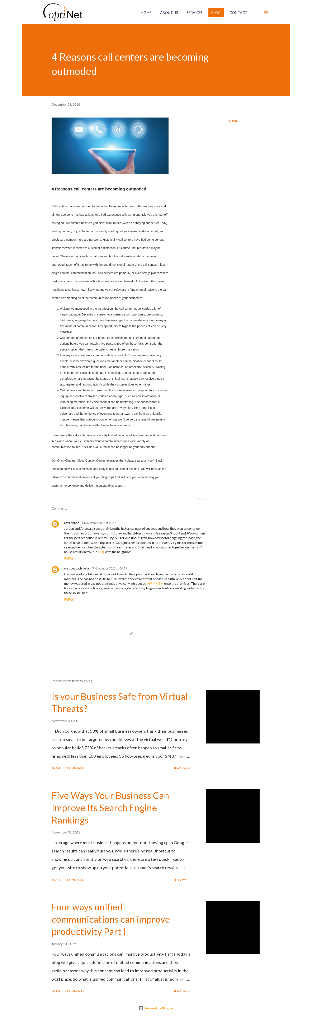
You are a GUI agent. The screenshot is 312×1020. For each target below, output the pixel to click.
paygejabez (71, 522)
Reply (69, 558)
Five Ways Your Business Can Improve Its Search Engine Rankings (110, 807)
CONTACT (238, 12)
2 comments (74, 879)
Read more (181, 768)
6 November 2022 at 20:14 (99, 522)
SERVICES (195, 12)
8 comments (74, 768)
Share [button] (233, 120)
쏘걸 (101, 552)
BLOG (216, 12)
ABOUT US (169, 12)
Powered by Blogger (156, 1008)
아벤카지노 (155, 583)
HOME (146, 12)
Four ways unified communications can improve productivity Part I (111, 919)
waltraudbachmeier (76, 568)
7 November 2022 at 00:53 (109, 568)
